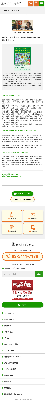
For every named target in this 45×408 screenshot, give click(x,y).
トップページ (9, 313)
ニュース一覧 (9, 350)
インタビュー (9, 332)
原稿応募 (7, 381)
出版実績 (7, 325)
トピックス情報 (10, 369)
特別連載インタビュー (12, 356)
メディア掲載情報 (11, 363)
